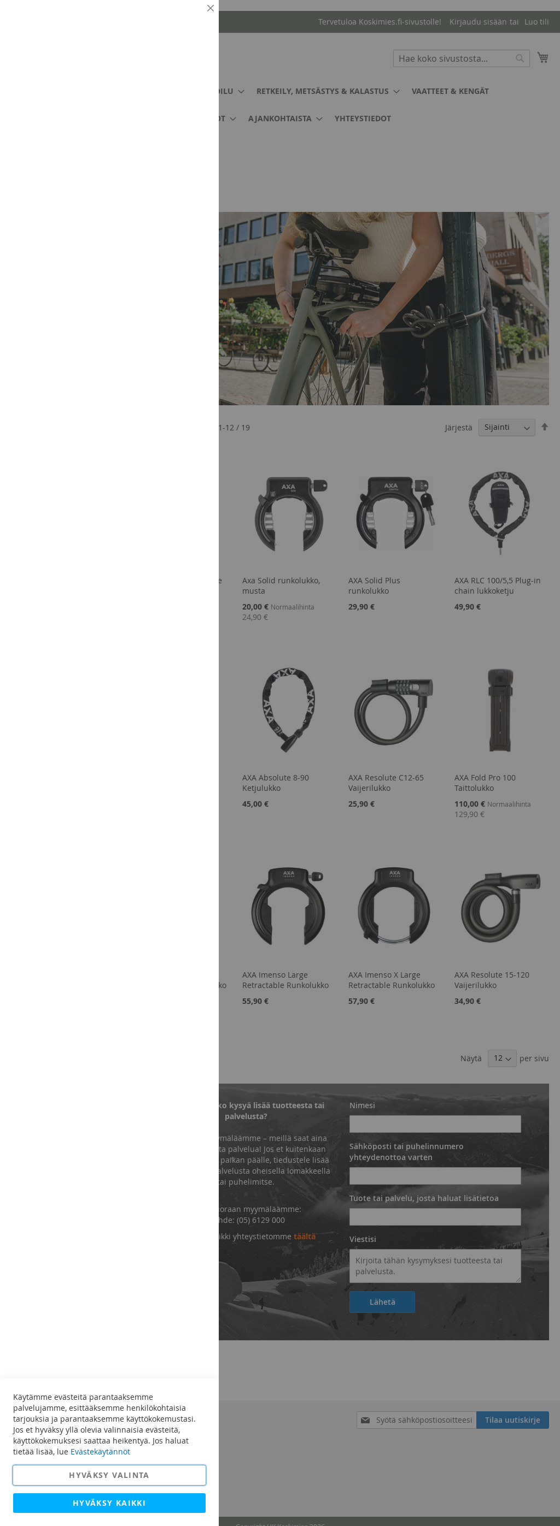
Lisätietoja (186, 101)
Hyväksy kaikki (109, 1503)
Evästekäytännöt (100, 1451)
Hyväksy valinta (109, 1475)
